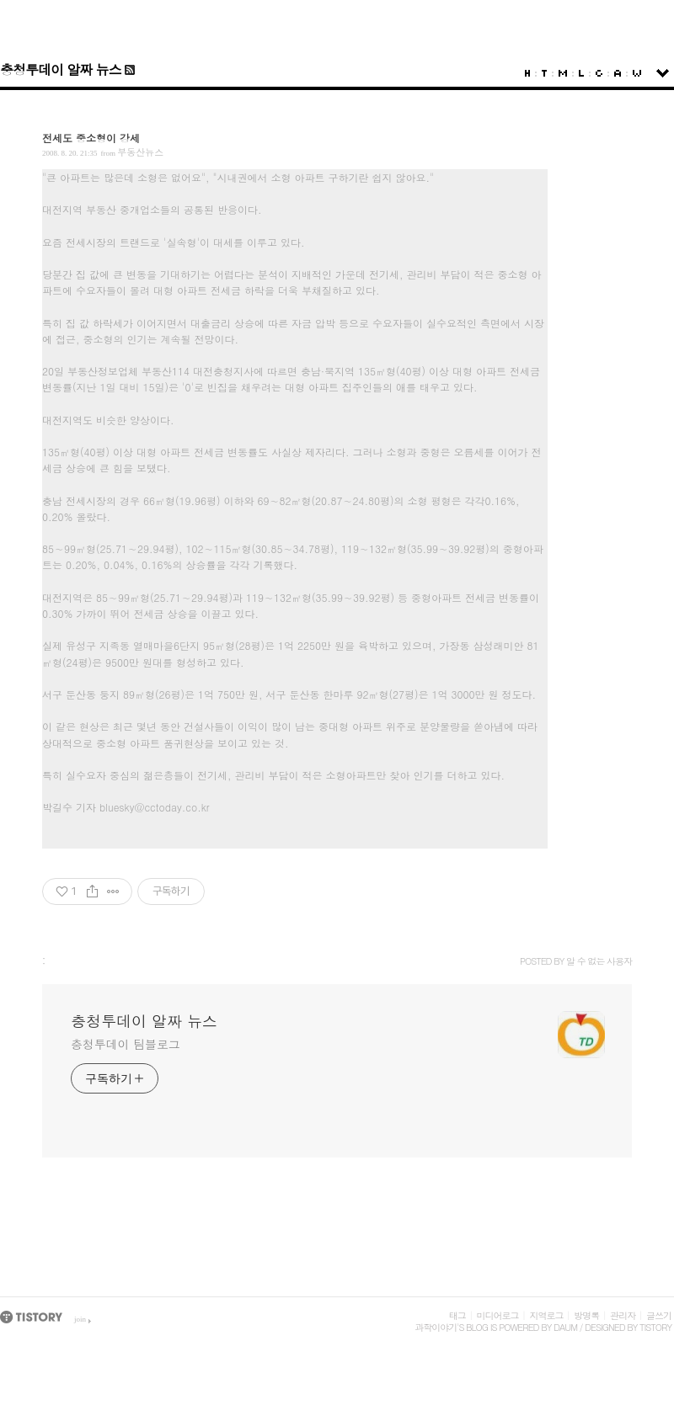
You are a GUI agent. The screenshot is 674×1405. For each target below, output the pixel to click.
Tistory (655, 1327)
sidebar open (662, 73)
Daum (565, 1327)
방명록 (586, 1315)
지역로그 (546, 1315)
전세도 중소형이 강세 (91, 137)
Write (637, 73)
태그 (457, 1315)
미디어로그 (498, 1315)
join (80, 1319)
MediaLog (563, 73)
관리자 (622, 1315)
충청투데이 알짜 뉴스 (60, 69)
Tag (544, 73)
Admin (617, 73)
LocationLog (581, 73)
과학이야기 (436, 1327)
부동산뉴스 (140, 152)
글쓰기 (658, 1315)
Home (527, 73)
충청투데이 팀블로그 (125, 1043)
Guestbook (599, 73)
